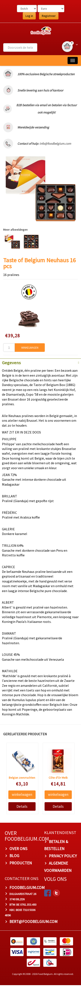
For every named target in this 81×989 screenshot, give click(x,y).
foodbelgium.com (27, 887)
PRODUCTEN (20, 862)
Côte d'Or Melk (58, 778)
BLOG (14, 855)
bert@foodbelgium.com (33, 921)
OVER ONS (18, 848)
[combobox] (20, 47)
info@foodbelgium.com (55, 143)
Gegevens (11, 363)
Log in (29, 16)
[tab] (40, 362)
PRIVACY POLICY (63, 855)
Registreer (49, 16)
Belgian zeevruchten (22, 778)
